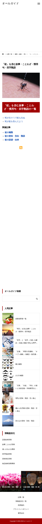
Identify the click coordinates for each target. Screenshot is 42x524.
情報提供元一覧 (21, 501)
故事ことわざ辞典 (8, 444)
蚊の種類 (9, 132)
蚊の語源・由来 (12, 140)
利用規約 (21, 505)
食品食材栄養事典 (8, 463)
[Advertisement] (21, 29)
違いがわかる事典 (8, 449)
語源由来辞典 (7, 440)
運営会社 (21, 513)
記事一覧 (21, 497)
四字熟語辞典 (7, 454)
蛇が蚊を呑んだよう (14, 121)
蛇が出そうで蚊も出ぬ (15, 118)
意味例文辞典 (7, 459)
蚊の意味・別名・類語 (15, 136)
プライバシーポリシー (21, 509)
